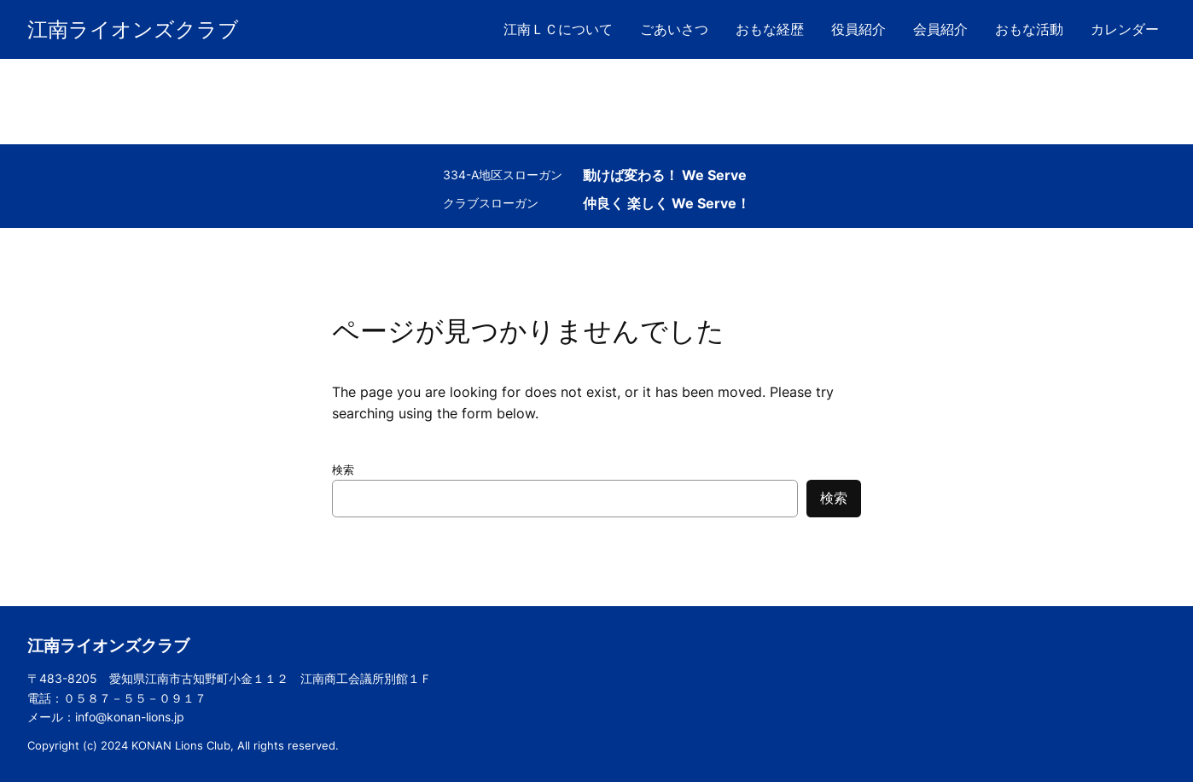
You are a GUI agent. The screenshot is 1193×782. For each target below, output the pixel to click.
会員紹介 (940, 29)
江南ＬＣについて (558, 29)
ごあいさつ (674, 29)
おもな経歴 (770, 29)
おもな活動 (1029, 29)
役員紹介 (858, 29)
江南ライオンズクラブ (133, 29)
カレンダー (1125, 29)
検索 (343, 470)
